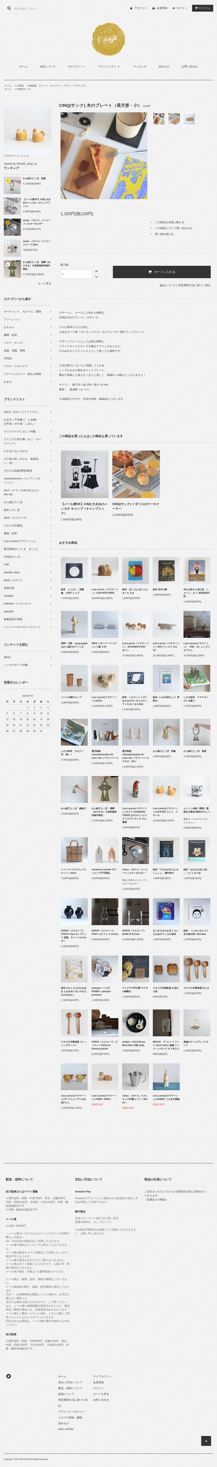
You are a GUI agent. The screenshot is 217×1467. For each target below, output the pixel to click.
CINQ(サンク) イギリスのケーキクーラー (135, 506)
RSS (61, 1429)
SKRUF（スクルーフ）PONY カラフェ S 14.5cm (105, 932)
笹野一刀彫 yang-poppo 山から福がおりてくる (74, 645)
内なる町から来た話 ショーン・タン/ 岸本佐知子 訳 (196, 593)
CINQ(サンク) (24, 89)
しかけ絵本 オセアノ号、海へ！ (72, 753)
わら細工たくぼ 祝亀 (164, 751)
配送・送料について (70, 1388)
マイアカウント (102, 1376)
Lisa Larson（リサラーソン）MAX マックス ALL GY (166, 647)
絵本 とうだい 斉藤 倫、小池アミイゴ (72, 591)
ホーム (23, 66)
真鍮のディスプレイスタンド (196, 1044)
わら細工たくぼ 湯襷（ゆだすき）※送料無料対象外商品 (36, 265)
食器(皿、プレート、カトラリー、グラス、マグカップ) (57, 85)
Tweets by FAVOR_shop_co (20, 163)
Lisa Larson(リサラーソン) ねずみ (104, 699)
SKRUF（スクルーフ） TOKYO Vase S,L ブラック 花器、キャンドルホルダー (74, 935)
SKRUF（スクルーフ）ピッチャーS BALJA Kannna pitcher (105, 1045)
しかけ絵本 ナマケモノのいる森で (196, 699)
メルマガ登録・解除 (70, 1417)
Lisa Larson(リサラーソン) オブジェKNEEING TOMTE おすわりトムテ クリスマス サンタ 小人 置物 (134, 815)
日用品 (20, 85)
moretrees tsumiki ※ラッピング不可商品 (104, 871)
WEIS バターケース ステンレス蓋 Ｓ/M (104, 645)
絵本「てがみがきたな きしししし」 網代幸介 (166, 871)
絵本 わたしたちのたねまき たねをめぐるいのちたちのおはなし (74, 991)
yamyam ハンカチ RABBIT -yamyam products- (101, 991)
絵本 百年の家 (160, 589)
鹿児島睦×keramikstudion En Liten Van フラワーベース (105, 754)
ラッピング (140, 66)
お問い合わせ (190, 66)
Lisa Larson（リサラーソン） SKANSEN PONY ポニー (135, 647)
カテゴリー (77, 66)
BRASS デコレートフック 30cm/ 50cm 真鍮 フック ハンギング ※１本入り (166, 1045)
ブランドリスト (109, 66)
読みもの (164, 66)
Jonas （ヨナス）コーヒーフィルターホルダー (37, 222)
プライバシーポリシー (71, 1411)
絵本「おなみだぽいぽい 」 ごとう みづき (196, 871)
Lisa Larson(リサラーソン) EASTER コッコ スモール (165, 812)
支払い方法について (70, 1382)
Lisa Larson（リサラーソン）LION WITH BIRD (105, 591)
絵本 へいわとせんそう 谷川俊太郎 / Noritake (196, 932)
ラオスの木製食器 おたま (196, 988)
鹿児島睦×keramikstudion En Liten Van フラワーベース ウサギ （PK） (135, 756)
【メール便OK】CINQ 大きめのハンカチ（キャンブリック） (37, 203)
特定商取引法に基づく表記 (194, 285)
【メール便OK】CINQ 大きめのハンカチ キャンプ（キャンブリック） (84, 508)
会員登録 (162, 8)
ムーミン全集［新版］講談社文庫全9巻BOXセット (196, 810)
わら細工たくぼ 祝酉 (34, 178)
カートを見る (101, 1393)
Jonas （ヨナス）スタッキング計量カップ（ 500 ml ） (135, 1099)
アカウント (141, 8)
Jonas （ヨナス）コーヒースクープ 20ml (37, 243)
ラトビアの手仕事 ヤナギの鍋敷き (135, 990)
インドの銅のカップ (71, 697)
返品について (168, 285)
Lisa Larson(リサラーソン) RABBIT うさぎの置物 (166, 1097)
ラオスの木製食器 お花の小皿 (166, 990)
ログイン (182, 8)
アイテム (201, 8)
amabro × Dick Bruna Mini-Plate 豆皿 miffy (133, 1044)
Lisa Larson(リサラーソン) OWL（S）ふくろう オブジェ (196, 647)
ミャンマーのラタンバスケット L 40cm (73, 871)
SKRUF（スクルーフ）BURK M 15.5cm (134, 932)
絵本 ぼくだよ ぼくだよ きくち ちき (135, 591)
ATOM (69, 1429)
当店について (48, 66)
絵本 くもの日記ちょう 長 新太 (166, 699)
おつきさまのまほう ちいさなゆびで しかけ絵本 (166, 932)
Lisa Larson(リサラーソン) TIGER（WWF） (104, 1097)
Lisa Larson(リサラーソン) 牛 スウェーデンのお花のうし (73, 1099)
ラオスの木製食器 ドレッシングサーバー (74, 1044)
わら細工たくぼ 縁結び (73, 808)
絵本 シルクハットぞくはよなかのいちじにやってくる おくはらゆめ (134, 700)
